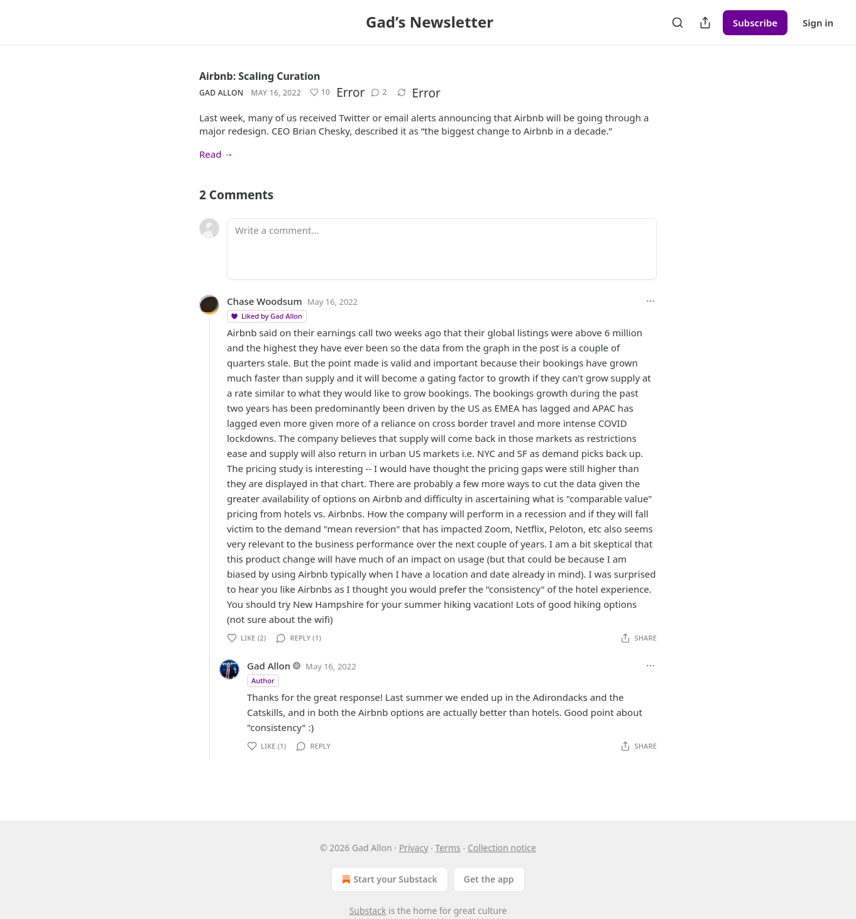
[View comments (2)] (378, 92)
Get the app (489, 879)
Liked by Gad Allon (266, 316)
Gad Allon (221, 92)
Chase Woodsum (264, 301)
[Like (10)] (320, 92)
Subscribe (755, 22)
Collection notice (502, 848)
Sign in (818, 22)
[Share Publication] (705, 22)
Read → (216, 154)
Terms (448, 848)
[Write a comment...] (442, 249)
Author (263, 680)
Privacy (414, 848)
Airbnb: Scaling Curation (259, 76)
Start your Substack (388, 879)
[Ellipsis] (650, 301)
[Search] (677, 22)
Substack (368, 910)
